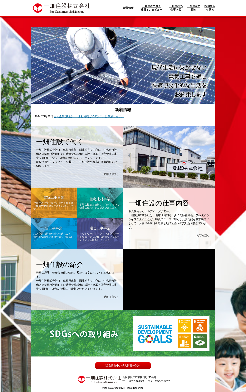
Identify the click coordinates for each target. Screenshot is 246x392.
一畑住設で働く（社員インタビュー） (151, 8)
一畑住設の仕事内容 (176, 8)
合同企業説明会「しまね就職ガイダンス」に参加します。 (89, 116)
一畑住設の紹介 (193, 8)
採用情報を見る (209, 8)
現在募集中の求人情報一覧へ (123, 365)
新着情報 (128, 8)
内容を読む (111, 174)
